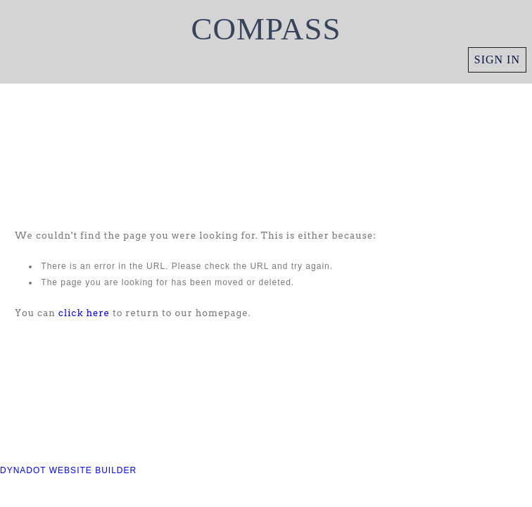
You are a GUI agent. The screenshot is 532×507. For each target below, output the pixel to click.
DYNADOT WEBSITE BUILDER (68, 470)
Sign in (497, 59)
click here (84, 313)
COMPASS (266, 28)
